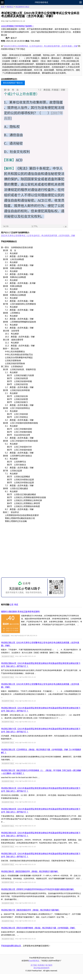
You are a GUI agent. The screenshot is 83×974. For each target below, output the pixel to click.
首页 (2, 7)
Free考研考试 (41, 2)
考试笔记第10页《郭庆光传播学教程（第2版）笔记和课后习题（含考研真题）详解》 (38, 928)
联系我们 (41, 965)
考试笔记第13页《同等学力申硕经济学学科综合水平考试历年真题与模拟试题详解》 (38, 889)
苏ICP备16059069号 (41, 968)
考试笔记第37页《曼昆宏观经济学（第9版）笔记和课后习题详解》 (30, 910)
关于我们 (34, 965)
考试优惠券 (5, 635)
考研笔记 (9, 7)
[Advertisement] (41, 553)
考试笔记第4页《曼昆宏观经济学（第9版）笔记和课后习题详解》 (30, 871)
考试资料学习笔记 (22, 7)
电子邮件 (48, 965)
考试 (16, 604)
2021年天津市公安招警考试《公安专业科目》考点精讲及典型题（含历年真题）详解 (41, 46)
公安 (11, 604)
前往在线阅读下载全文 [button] (13, 83)
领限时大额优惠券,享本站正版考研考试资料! (20, 612)
